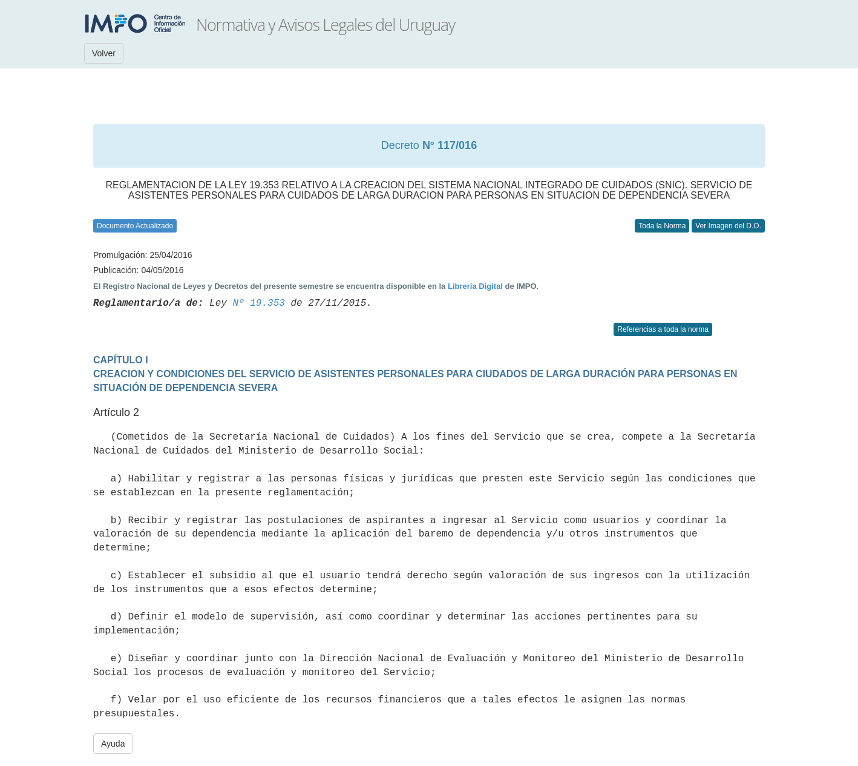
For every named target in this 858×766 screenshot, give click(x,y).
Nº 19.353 (258, 303)
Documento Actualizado (135, 226)
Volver (104, 53)
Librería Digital (475, 286)
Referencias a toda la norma (663, 329)
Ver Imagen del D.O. (728, 226)
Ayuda (113, 743)
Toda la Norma (662, 226)
